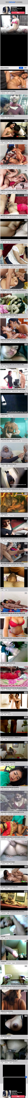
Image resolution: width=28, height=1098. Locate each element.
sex (2, 515)
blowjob (6, 142)
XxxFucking (14, 2)
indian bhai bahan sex (13, 217)
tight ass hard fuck (5, 266)
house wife (15, 689)
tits (2, 1037)
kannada (6, 938)
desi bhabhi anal (23, 391)
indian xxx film (4, 167)
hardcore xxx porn (5, 615)
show (5, 639)
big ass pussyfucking (14, 615)
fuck (8, 863)
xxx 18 (10, 167)
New (25, 67)
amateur (3, 117)
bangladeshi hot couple (16, 440)
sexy (5, 813)
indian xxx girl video (5, 789)
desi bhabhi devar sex (15, 565)
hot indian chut (4, 217)
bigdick (13, 963)
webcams (10, 639)
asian (12, 764)
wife (5, 242)
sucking (11, 515)
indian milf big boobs (15, 789)
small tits (11, 465)
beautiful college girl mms (16, 266)
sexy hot (14, 167)
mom (11, 863)
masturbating (4, 1012)
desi (7, 117)
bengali (2, 465)
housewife (10, 813)
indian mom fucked (5, 565)
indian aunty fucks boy (6, 391)
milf (2, 242)
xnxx (7, 316)
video (10, 540)
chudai (8, 838)
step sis (3, 689)
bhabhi (12, 838)
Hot (21, 67)
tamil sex (3, 316)
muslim (11, 888)
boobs (6, 490)
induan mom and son (5, 341)
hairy (8, 416)
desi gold (3, 838)
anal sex (14, 192)
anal (2, 142)
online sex (9, 192)
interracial (10, 714)
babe (10, 490)
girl (9, 1037)
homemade (8, 963)
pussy (2, 764)
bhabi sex (3, 192)
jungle (6, 664)
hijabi (7, 465)
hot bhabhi (12, 316)
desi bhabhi (8, 689)
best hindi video (14, 341)
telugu (6, 739)
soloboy (3, 963)
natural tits (8, 291)
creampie (3, 863)
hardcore (3, 92)
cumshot (12, 92)
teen (7, 92)
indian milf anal (15, 391)
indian (6, 590)
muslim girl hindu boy (5, 440)
